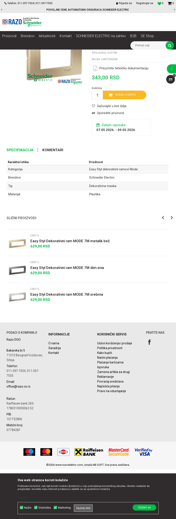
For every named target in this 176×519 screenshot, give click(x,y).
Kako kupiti (104, 402)
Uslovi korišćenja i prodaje (114, 393)
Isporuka (103, 416)
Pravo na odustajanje (111, 440)
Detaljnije (24, 497)
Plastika (94, 244)
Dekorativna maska (102, 235)
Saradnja (54, 397)
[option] (88, 10)
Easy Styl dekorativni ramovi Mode (142, 52)
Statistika (44, 507)
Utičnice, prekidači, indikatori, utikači (58, 52)
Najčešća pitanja (108, 436)
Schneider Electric (102, 227)
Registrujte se (144, 3)
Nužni (27, 507)
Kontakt (53, 402)
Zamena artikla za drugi (113, 421)
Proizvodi (26, 52)
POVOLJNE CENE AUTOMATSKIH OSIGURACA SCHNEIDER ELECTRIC (87, 9)
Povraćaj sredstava (110, 431)
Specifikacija (20, 199)
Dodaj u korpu (126, 144)
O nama (53, 393)
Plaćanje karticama (110, 412)
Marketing (64, 507)
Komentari (52, 199)
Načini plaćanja (107, 407)
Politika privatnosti (109, 397)
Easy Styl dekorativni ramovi (101, 52)
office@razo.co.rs (18, 436)
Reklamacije (105, 426)
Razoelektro (9, 52)
